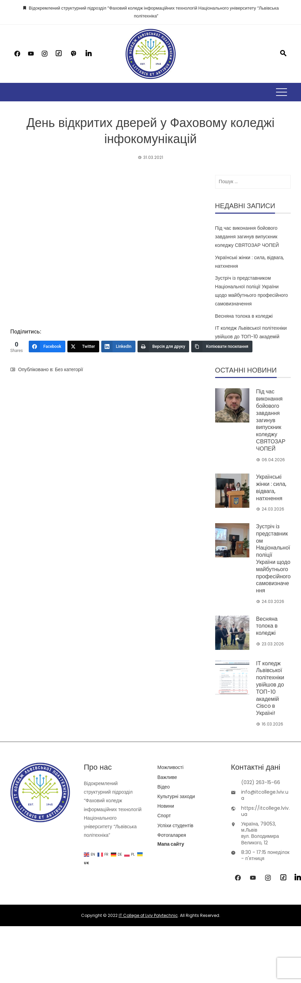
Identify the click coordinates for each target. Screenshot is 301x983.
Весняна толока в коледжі (244, 316)
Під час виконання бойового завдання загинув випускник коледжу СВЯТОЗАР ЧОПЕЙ (247, 237)
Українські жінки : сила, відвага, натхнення (271, 487)
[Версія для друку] (163, 346)
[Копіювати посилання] (221, 346)
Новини (165, 806)
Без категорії (69, 369)
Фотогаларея (171, 835)
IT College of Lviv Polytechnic (148, 915)
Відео (163, 786)
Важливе (167, 777)
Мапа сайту (170, 844)
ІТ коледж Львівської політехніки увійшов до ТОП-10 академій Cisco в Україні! (251, 337)
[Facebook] (47, 346)
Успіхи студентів (175, 825)
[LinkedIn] (118, 346)
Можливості (170, 767)
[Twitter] (83, 346)
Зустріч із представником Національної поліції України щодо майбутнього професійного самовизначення (273, 558)
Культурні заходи (176, 796)
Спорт (164, 815)
